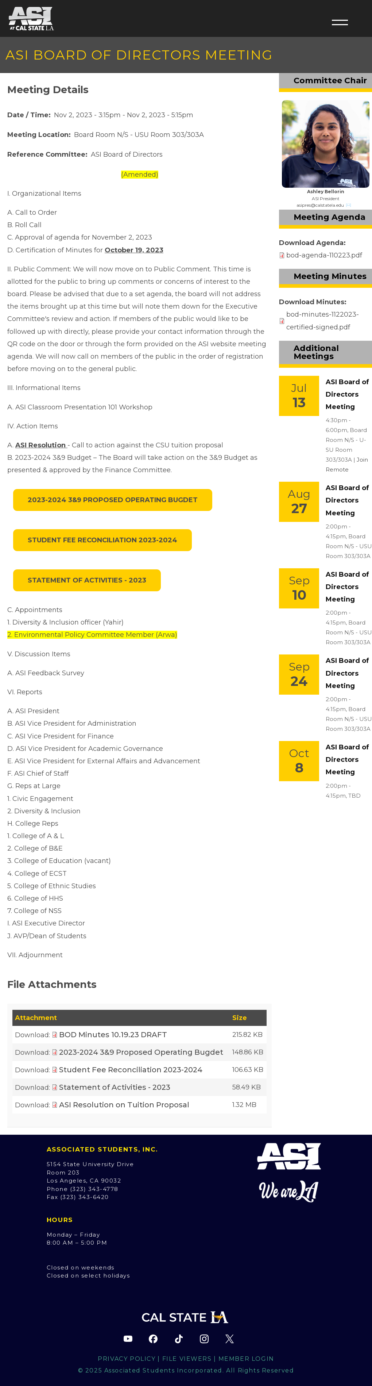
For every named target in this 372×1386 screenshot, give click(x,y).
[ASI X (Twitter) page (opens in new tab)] (229, 1339)
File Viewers (187, 1358)
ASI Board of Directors (127, 154)
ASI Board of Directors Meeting (347, 394)
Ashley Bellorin (325, 191)
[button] (340, 22)
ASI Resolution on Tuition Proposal (124, 1104)
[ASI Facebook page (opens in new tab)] (153, 1339)
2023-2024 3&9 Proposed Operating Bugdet (113, 500)
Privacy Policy (126, 1358)
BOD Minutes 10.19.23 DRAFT (113, 1034)
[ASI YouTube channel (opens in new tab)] (128, 1339)
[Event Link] (299, 396)
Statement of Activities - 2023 (87, 580)
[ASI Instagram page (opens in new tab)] (204, 1339)
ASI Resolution (40, 445)
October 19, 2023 (134, 250)
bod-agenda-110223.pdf (324, 255)
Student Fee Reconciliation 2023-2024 (102, 540)
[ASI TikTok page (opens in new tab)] (178, 1339)
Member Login (246, 1358)
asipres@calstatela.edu (320, 205)
